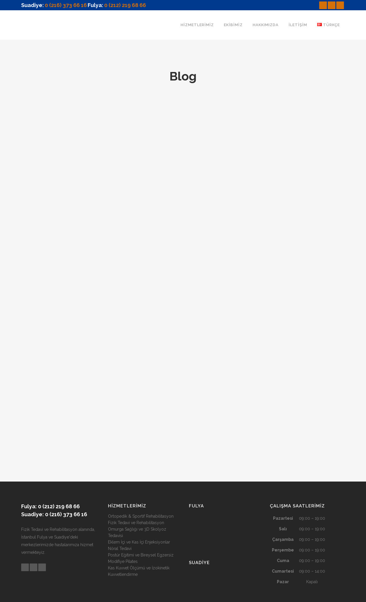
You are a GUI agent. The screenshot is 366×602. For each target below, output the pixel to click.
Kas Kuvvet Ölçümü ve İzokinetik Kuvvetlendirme (138, 526)
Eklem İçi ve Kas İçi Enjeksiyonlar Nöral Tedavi (139, 500)
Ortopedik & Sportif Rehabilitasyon (141, 471)
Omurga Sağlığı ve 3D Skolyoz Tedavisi (137, 487)
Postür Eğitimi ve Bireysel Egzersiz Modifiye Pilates (141, 513)
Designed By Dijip (214, 594)
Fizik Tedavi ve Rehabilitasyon (136, 477)
